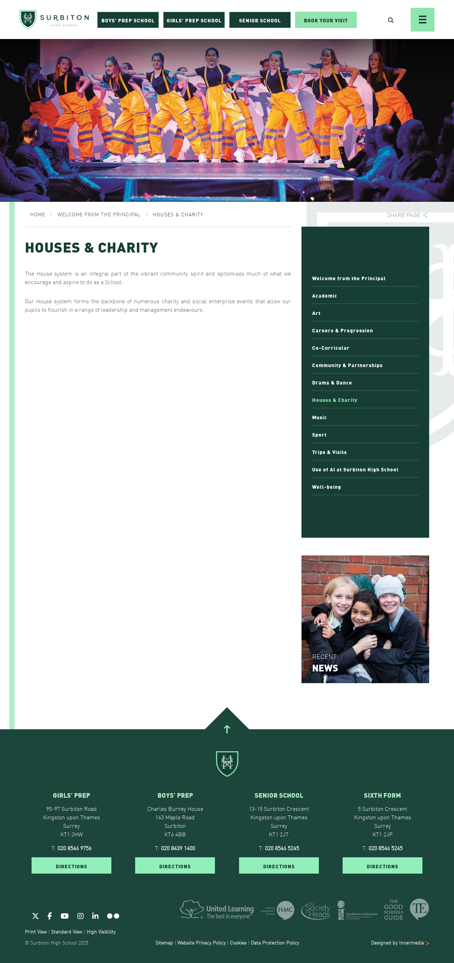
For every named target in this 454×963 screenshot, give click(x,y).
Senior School (260, 19)
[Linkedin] (95, 915)
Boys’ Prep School (128, 19)
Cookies (238, 942)
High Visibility (101, 931)
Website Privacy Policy (201, 942)
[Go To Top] (227, 729)
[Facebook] (50, 915)
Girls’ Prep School (194, 19)
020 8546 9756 (74, 847)
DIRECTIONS (71, 865)
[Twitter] (35, 915)
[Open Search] (391, 20)
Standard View (66, 931)
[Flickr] (113, 915)
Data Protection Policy (275, 942)
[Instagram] (80, 915)
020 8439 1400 (178, 847)
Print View (36, 931)
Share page (403, 214)
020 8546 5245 (282, 847)
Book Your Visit (326, 19)
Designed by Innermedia (400, 942)
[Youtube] (65, 915)
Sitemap (164, 942)
